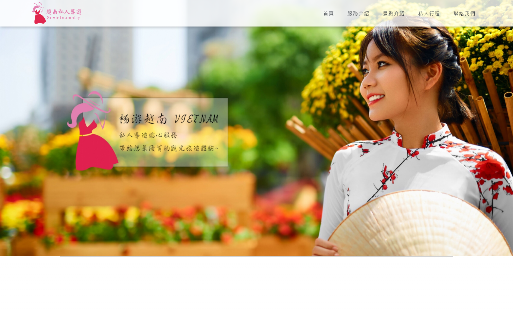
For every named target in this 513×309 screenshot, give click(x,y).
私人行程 (429, 13)
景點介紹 (394, 13)
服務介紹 (358, 13)
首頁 (328, 13)
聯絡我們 (464, 13)
